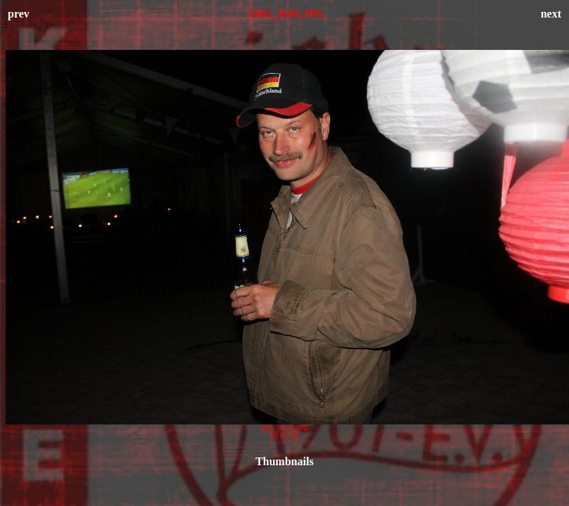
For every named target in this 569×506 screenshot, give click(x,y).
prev (19, 14)
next (551, 14)
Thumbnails (284, 461)
